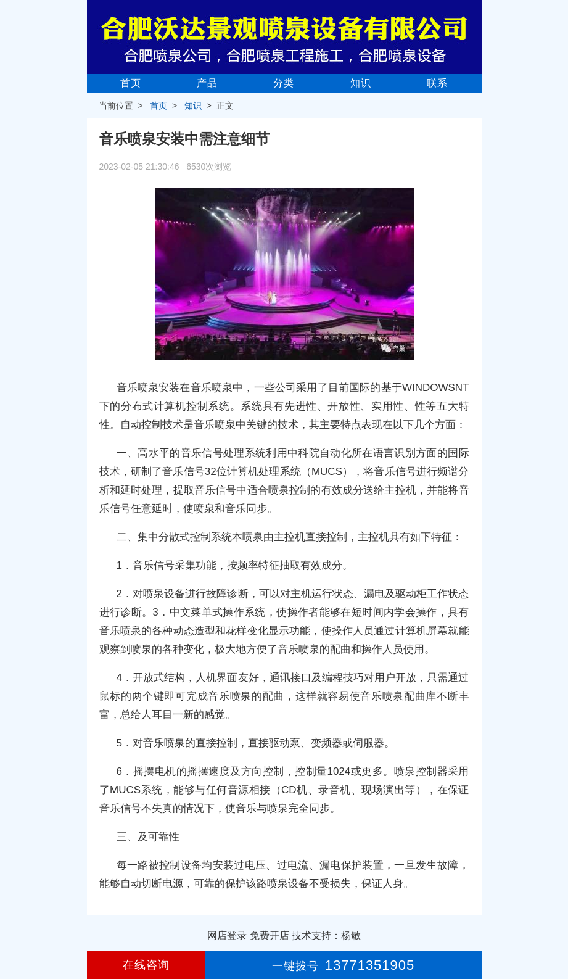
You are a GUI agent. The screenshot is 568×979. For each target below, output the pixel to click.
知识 (360, 83)
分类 (283, 83)
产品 (207, 83)
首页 (130, 83)
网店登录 (227, 935)
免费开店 (269, 935)
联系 (437, 83)
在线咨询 (146, 965)
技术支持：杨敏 (326, 935)
